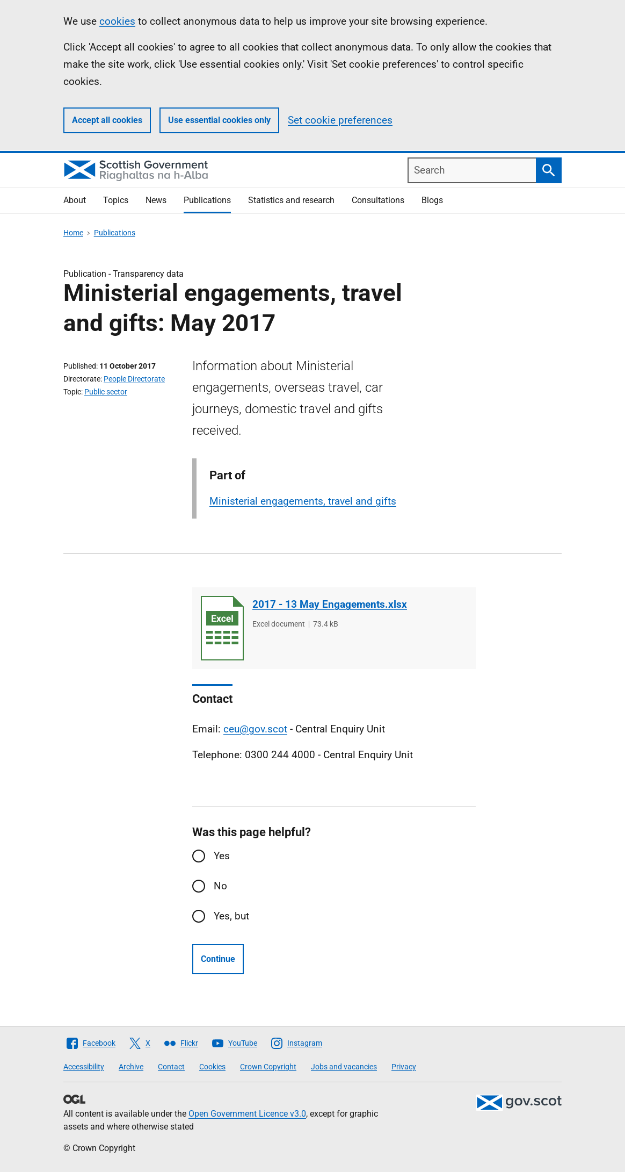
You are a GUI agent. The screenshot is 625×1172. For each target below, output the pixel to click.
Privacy (403, 1066)
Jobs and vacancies (344, 1066)
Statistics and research (291, 200)
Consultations (378, 200)
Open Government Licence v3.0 (247, 1114)
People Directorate (134, 379)
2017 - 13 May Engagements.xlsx (329, 604)
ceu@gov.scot (255, 729)
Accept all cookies (107, 120)
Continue (218, 959)
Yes (222, 856)
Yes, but (231, 916)
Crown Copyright (268, 1066)
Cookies (212, 1066)
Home (73, 232)
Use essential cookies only (219, 120)
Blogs (432, 200)
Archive (131, 1066)
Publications (207, 200)
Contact (171, 1066)
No (220, 886)
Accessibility (83, 1066)
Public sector (105, 391)
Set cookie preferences (340, 120)
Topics (115, 200)
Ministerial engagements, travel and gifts (302, 501)
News (156, 200)
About (74, 200)
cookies (117, 21)
